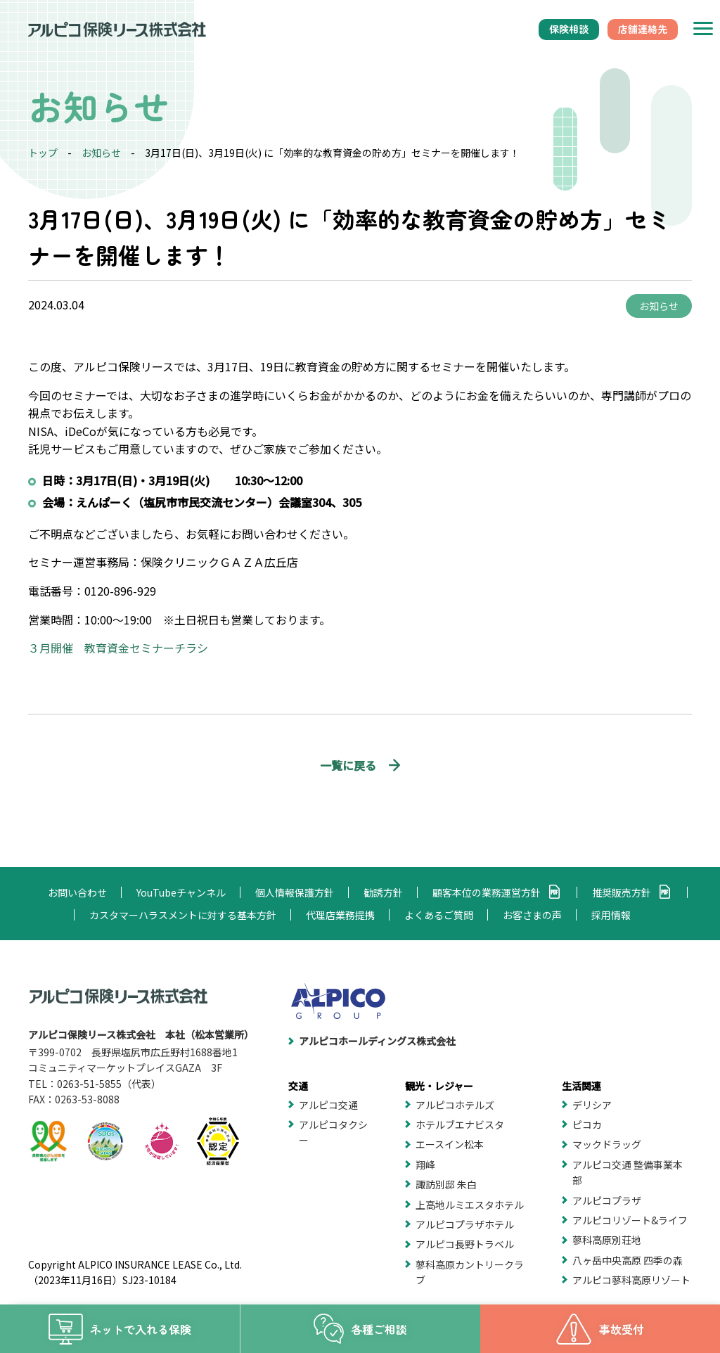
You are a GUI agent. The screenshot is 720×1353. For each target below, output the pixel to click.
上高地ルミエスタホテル (470, 1205)
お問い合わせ (77, 892)
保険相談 (569, 29)
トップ (43, 153)
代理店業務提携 (340, 915)
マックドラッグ (606, 1144)
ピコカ (587, 1124)
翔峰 (425, 1165)
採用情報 (611, 915)
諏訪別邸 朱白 (446, 1184)
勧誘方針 (383, 892)
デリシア (592, 1105)
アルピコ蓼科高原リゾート (631, 1280)
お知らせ (101, 153)
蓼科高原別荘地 (606, 1240)
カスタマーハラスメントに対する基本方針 (182, 915)
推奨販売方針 (621, 892)
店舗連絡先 (642, 29)
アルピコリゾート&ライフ (630, 1220)
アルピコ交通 (328, 1105)
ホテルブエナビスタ (460, 1124)
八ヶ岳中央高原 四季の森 (627, 1260)
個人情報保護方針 (294, 892)
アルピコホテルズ (455, 1105)
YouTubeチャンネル (181, 892)
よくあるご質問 (438, 915)
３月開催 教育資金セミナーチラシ (118, 647)
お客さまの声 (532, 915)
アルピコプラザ (606, 1200)
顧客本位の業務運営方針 (486, 892)
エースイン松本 (450, 1144)
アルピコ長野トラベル (465, 1244)
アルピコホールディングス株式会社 (377, 1041)
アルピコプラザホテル (465, 1224)
